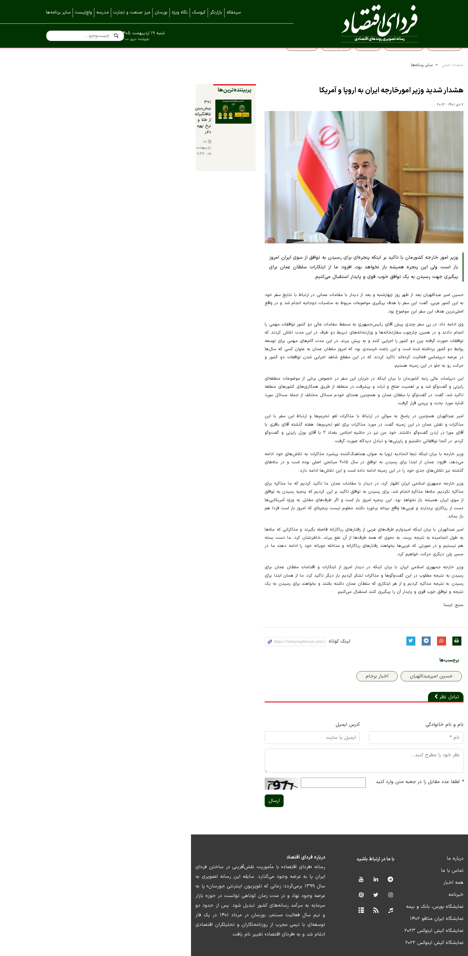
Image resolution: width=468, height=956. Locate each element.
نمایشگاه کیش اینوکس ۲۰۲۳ (392, 906)
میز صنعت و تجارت (131, 12)
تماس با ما (410, 846)
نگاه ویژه (180, 12)
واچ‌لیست (83, 12)
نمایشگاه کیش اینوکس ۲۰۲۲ (393, 918)
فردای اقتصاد (366, 23)
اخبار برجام (335, 651)
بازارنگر (216, 12)
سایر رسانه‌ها (380, 79)
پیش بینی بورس (362, 59)
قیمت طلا (326, 59)
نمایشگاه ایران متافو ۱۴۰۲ (395, 894)
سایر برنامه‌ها (58, 12)
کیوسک (199, 12)
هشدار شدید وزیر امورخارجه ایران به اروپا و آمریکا (350, 104)
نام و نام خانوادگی (403, 700)
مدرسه (102, 12)
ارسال (151, 776)
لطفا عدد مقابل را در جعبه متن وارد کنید (378, 757)
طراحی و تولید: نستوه (238, 952)
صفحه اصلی (411, 79)
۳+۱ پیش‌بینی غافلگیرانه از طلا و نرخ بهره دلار (73, 122)
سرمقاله (233, 12)
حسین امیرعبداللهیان (389, 651)
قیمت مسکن (260, 59)
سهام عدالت (295, 59)
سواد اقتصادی (403, 59)
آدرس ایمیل (266, 700)
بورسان (161, 12)
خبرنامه (414, 870)
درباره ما (413, 834)
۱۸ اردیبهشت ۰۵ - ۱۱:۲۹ (73, 141)
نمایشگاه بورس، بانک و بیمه (393, 882)
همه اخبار (412, 858)
